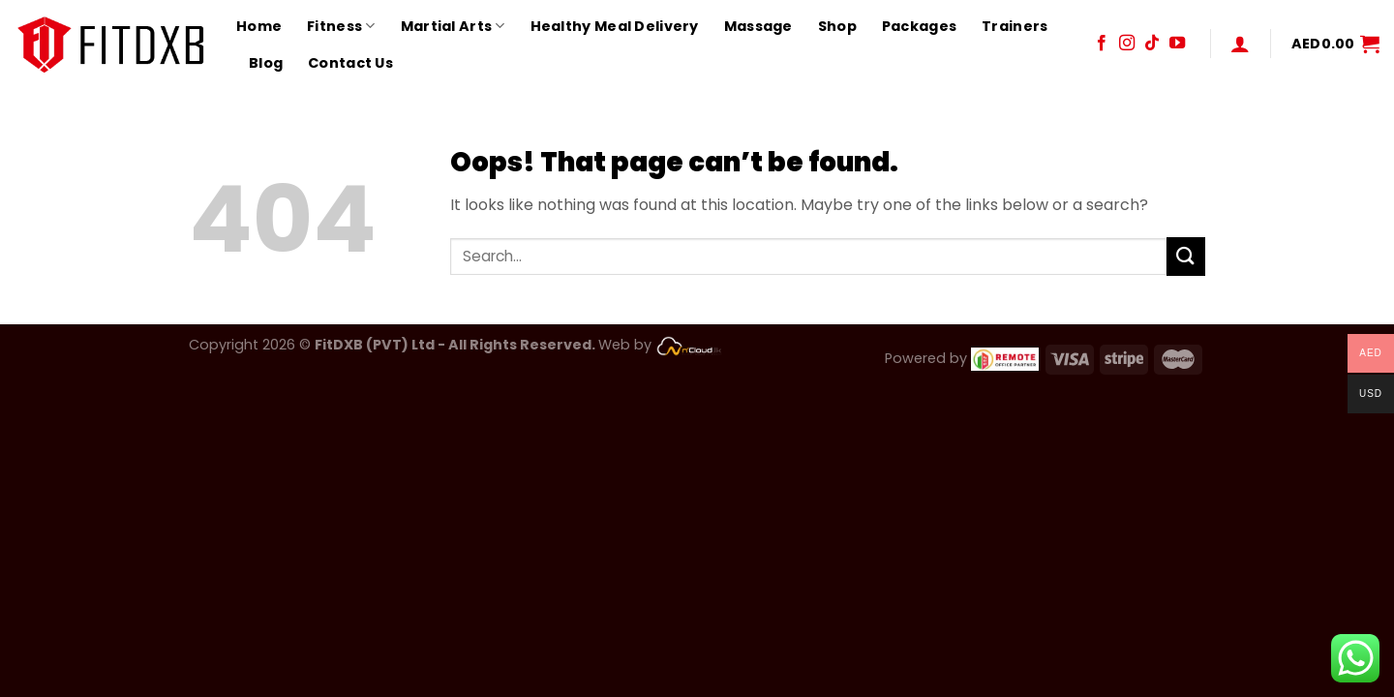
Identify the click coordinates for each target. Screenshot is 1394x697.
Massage (758, 26)
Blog (266, 63)
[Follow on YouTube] (1177, 43)
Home (259, 26)
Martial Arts (453, 26)
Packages (919, 26)
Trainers (1014, 26)
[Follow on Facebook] (1101, 43)
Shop (837, 26)
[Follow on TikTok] (1152, 43)
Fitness (341, 26)
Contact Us (350, 63)
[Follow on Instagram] (1127, 43)
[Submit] (1186, 256)
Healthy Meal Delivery (614, 26)
